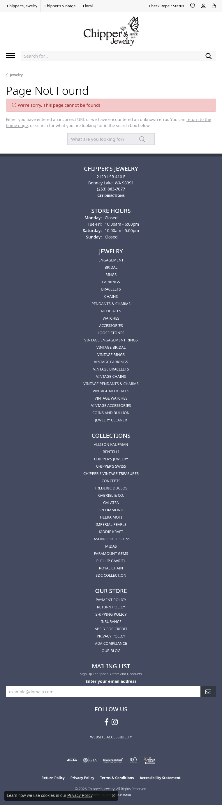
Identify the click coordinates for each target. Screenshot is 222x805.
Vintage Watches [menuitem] (111, 398)
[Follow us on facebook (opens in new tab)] (106, 722)
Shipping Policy (110, 614)
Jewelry (16, 74)
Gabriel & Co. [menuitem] (111, 495)
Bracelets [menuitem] (111, 289)
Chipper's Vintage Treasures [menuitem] (111, 473)
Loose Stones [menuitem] (111, 332)
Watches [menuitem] (111, 318)
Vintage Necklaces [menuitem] (111, 390)
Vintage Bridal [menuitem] (111, 347)
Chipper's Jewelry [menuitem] (111, 459)
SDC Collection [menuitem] (111, 575)
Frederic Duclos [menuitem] (111, 488)
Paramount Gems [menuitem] (111, 553)
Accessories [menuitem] (111, 325)
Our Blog (111, 650)
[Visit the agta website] (71, 760)
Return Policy (111, 607)
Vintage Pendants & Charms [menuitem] (111, 383)
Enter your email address (110, 681)
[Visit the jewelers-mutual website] (113, 760)
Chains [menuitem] (111, 296)
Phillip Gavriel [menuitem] (111, 560)
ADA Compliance (111, 643)
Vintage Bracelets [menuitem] (111, 369)
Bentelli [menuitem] (111, 451)
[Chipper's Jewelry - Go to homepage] (111, 29)
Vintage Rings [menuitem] (111, 354)
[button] (192, 6)
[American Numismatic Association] (149, 760)
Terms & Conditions (117, 777)
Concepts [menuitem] (111, 480)
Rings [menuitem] (111, 274)
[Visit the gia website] (90, 760)
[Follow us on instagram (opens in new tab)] (115, 722)
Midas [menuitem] (111, 546)
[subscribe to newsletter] (208, 691)
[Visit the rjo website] (133, 760)
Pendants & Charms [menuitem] (111, 303)
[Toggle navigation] (10, 55)
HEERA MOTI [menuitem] (111, 517)
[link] (21, 6)
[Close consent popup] (113, 795)
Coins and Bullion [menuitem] (111, 412)
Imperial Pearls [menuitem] (111, 524)
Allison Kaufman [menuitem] (111, 444)
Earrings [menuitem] (111, 281)
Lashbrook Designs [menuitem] (111, 539)
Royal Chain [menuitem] (111, 568)
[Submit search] (208, 56)
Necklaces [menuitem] (111, 311)
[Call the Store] (111, 189)
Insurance (111, 621)
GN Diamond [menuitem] (111, 509)
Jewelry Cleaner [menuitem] (111, 420)
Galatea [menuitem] (111, 502)
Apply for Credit (111, 628)
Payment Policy (111, 599)
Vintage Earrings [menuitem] (111, 361)
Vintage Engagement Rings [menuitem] (111, 340)
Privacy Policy (111, 636)
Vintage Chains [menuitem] (111, 376)
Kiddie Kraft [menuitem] (111, 531)
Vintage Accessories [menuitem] (111, 405)
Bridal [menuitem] (111, 267)
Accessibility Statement (160, 777)
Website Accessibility (111, 737)
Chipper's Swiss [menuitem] (111, 466)
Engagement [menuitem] (111, 260)
